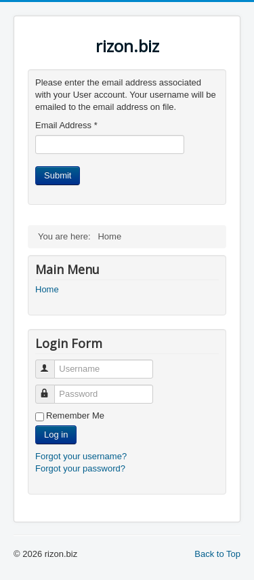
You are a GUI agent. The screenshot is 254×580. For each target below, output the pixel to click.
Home (47, 289)
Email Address (66, 125)
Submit (57, 175)
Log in (56, 434)
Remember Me (75, 415)
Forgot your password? (80, 468)
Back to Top (217, 554)
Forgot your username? (81, 456)
